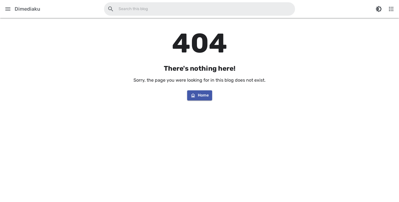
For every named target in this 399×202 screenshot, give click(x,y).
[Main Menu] (7, 9)
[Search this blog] (110, 9)
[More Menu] (391, 9)
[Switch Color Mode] (378, 9)
